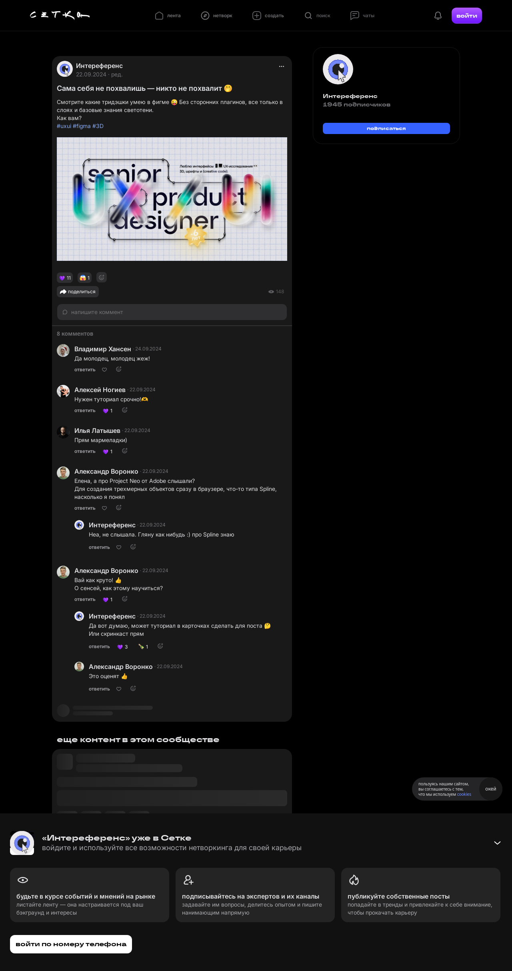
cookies (464, 794)
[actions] (281, 66)
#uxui (64, 125)
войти (466, 16)
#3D (98, 125)
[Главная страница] (60, 15)
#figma (82, 125)
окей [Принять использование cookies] (490, 788)
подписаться (386, 128)
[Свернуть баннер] (497, 843)
